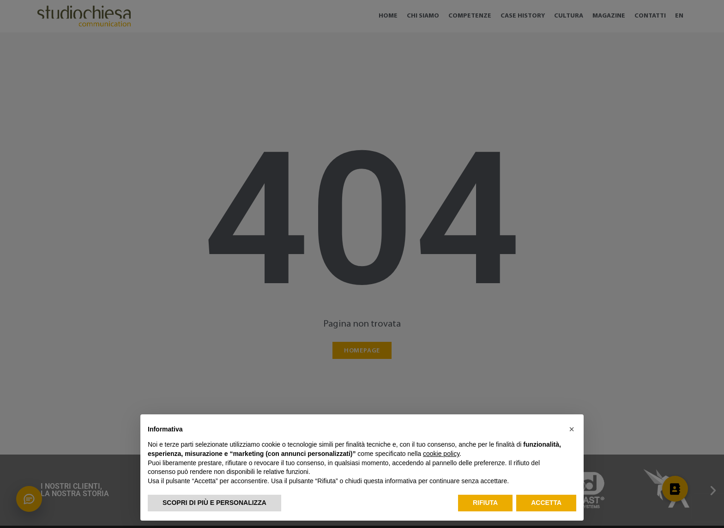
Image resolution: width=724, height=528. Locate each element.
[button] (571, 429)
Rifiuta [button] (485, 502)
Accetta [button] (546, 502)
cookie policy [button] (441, 453)
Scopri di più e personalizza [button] (214, 502)
